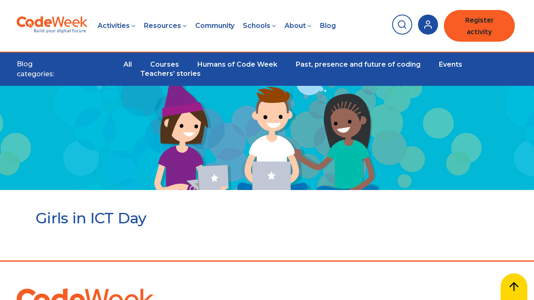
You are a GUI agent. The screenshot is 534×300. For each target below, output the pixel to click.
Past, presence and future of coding (358, 64)
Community (214, 26)
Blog (328, 26)
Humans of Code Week (237, 64)
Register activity (479, 25)
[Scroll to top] (514, 286)
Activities (114, 26)
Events (450, 64)
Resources (162, 26)
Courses (164, 64)
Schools (256, 26)
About (295, 26)
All (127, 64)
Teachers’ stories (170, 74)
